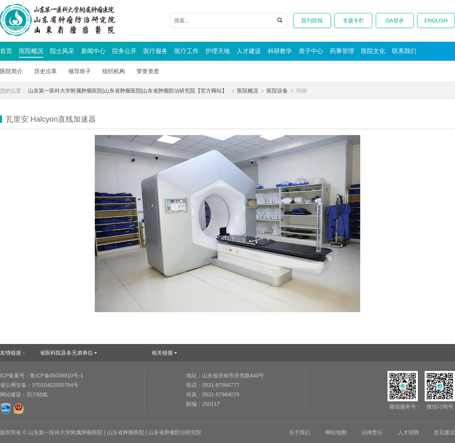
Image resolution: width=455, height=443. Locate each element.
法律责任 (372, 432)
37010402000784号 (39, 385)
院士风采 (62, 51)
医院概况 (31, 51)
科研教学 (280, 51)
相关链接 (162, 353)
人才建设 (249, 51)
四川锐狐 (37, 394)
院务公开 (124, 51)
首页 (6, 51)
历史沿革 (45, 71)
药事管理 (342, 51)
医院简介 (11, 71)
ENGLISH (435, 20)
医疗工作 (186, 51)
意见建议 (444, 432)
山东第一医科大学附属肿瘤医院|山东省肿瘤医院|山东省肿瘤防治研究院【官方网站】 (127, 91)
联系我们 (404, 51)
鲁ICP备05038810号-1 (41, 375)
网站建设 (10, 394)
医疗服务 (155, 51)
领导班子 (79, 71)
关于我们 (299, 432)
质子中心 (311, 51)
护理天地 (218, 51)
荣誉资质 (147, 71)
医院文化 (373, 51)
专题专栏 (353, 20)
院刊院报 (312, 20)
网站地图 (336, 432)
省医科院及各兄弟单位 (66, 353)
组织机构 (113, 71)
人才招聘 (408, 432)
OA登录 (395, 20)
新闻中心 (93, 51)
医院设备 (277, 91)
